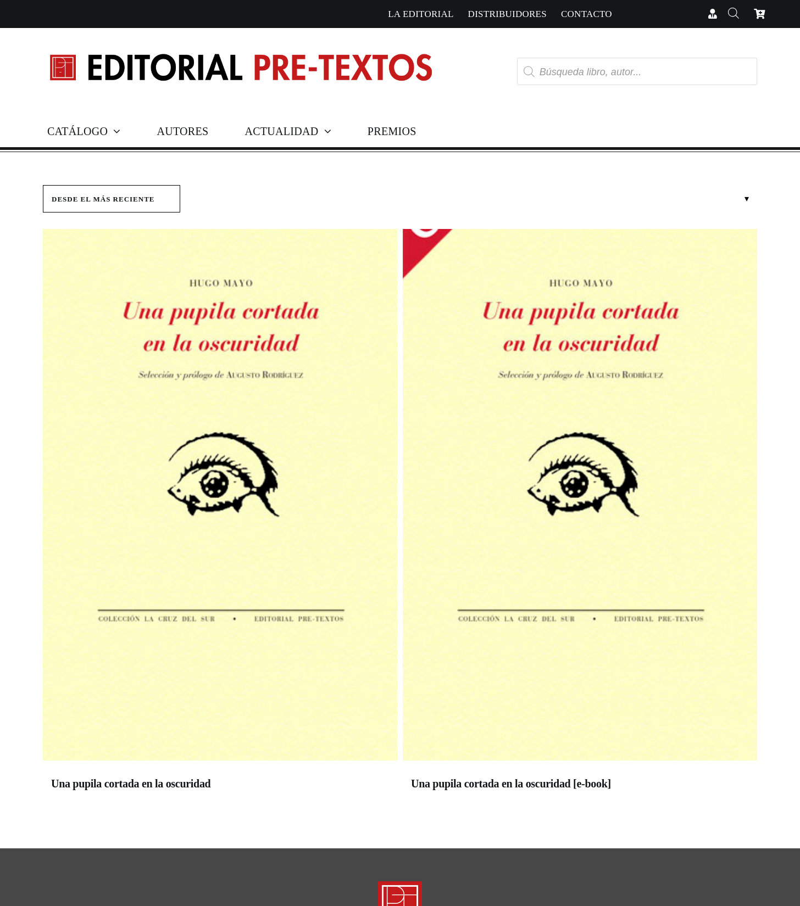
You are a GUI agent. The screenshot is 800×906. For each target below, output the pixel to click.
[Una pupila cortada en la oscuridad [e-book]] (580, 497)
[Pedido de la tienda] (111, 198)
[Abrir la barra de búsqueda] (733, 14)
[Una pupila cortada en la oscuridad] (220, 497)
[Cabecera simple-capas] (240, 43)
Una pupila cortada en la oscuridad (130, 784)
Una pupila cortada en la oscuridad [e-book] (511, 784)
